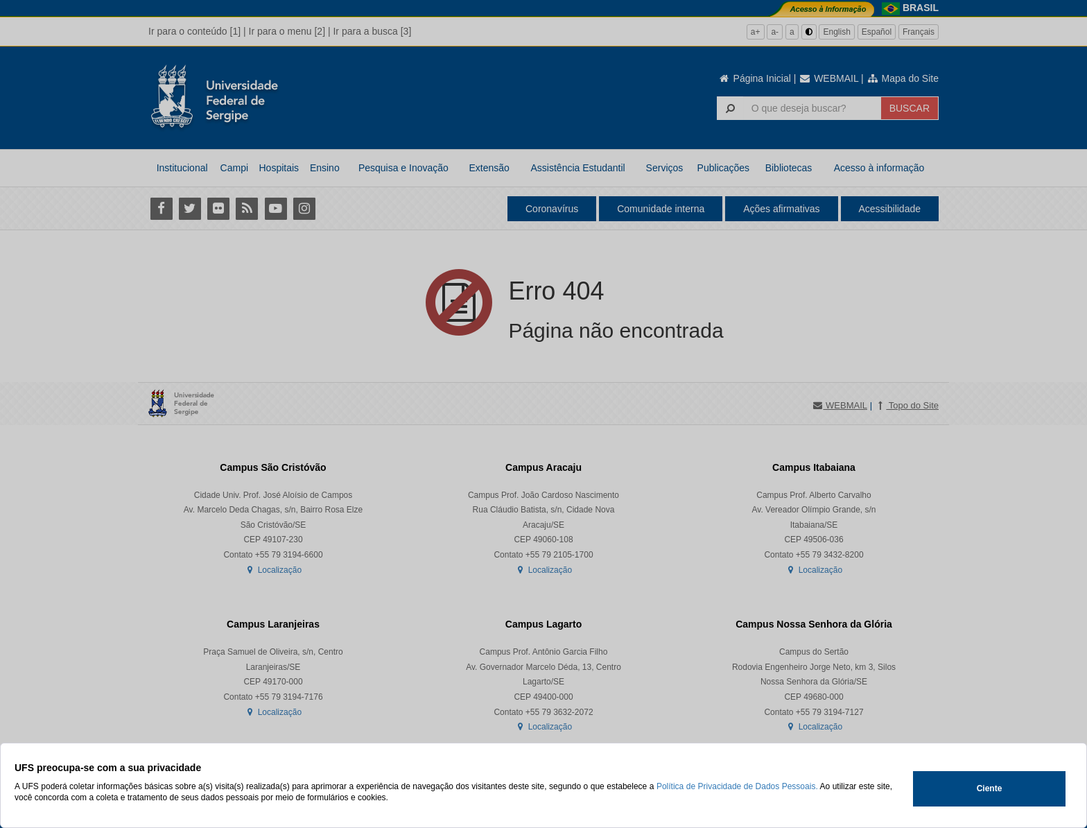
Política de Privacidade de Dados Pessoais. (737, 786)
